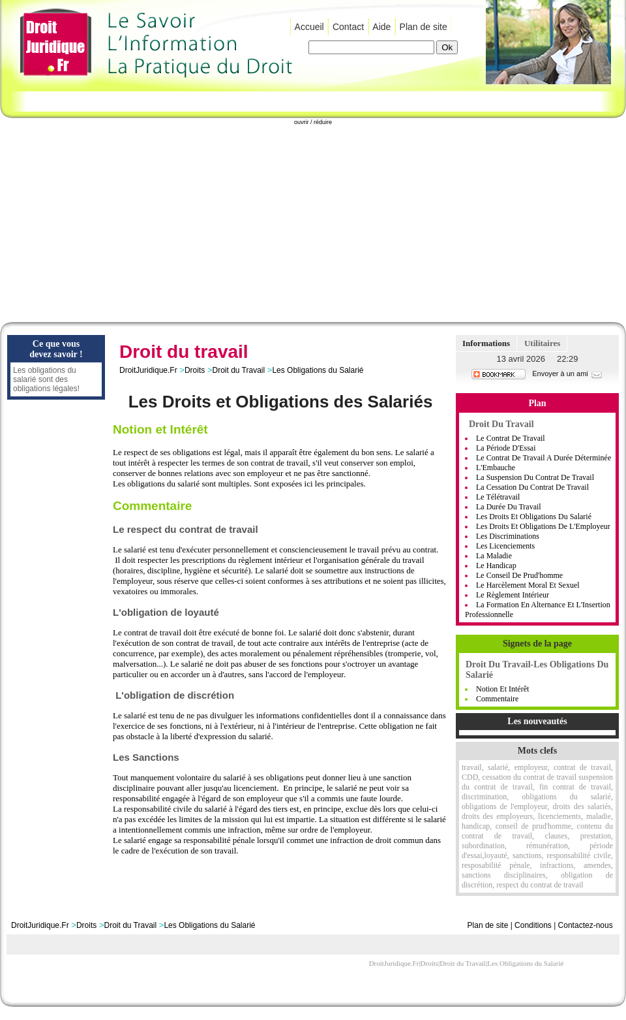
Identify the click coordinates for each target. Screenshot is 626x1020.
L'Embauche (495, 467)
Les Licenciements (505, 545)
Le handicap (496, 565)
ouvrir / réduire (313, 122)
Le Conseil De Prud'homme (519, 575)
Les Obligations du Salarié (317, 370)
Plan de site (423, 27)
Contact (348, 27)
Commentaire (497, 698)
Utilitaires (542, 343)
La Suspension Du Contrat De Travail (535, 477)
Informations (486, 343)
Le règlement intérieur (512, 594)
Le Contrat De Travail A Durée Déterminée (543, 457)
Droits (195, 370)
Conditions (533, 925)
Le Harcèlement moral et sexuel (528, 585)
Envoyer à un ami (567, 373)
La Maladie (494, 555)
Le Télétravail (498, 497)
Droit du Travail (238, 370)
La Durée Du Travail (508, 506)
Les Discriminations (507, 536)
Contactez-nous (585, 925)
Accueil (309, 27)
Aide (381, 27)
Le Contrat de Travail (510, 438)
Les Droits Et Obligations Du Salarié (533, 516)
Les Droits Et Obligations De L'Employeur (543, 526)
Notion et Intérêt (502, 688)
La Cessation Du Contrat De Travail (532, 487)
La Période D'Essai (505, 448)
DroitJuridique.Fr (148, 370)
